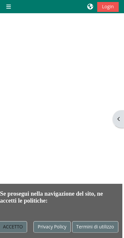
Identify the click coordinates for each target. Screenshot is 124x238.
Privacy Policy (52, 226)
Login (108, 6)
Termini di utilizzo (95, 226)
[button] (90, 6)
